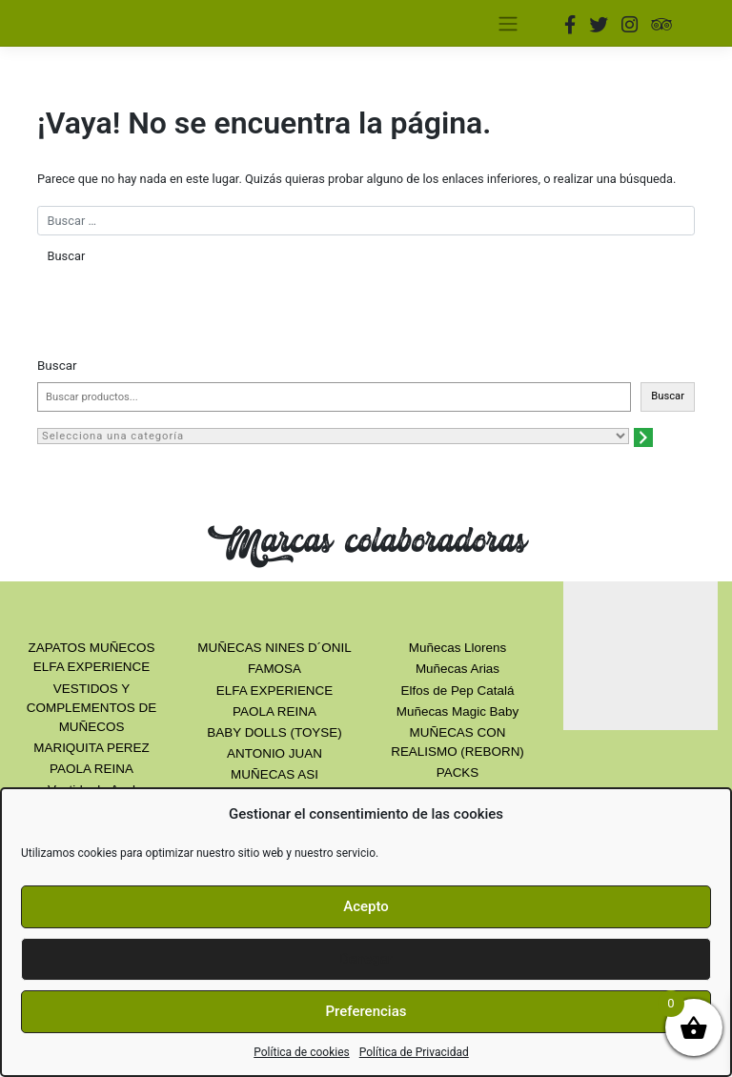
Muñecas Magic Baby (457, 711)
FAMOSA (274, 668)
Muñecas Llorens (457, 647)
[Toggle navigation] (507, 23)
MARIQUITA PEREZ (91, 748)
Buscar (57, 365)
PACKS (458, 772)
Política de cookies (302, 1052)
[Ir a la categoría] (643, 437)
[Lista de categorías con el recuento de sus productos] (333, 436)
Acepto (366, 906)
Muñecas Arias (457, 668)
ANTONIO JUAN (274, 753)
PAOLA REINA (91, 769)
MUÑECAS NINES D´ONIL (274, 647)
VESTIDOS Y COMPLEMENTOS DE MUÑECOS (91, 707)
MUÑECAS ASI (274, 774)
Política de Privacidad (414, 1052)
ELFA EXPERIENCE (274, 690)
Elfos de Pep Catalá (458, 690)
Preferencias (366, 1011)
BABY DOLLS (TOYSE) (274, 732)
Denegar (366, 958)
